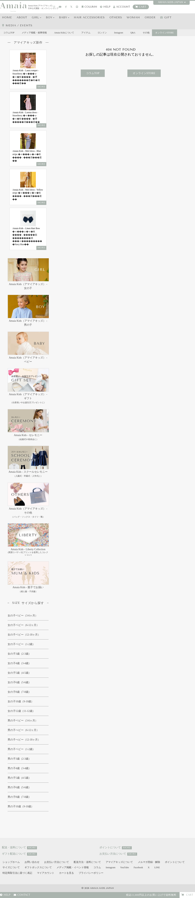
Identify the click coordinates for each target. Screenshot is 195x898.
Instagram (119, 32)
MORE (32, 847)
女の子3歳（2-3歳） (19, 653)
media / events (17, 25)
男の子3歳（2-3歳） (19, 758)
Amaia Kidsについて (64, 32)
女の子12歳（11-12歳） (21, 711)
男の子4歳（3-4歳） (19, 768)
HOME (7, 17)
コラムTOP (8, 32)
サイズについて (11, 867)
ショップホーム (11, 862)
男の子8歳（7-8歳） (19, 796)
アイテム (86, 32)
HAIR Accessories (89, 17)
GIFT (166, 17)
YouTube (124, 867)
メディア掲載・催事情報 (34, 32)
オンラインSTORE (164, 32)
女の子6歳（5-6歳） (19, 682)
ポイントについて (175, 862)
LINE (157, 867)
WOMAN (133, 17)
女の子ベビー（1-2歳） (21, 644)
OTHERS (115, 17)
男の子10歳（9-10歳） (21, 806)
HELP (105, 6)
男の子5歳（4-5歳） (19, 777)
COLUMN (89, 6)
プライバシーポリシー (91, 873)
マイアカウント (45, 873)
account (121, 6)
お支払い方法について (56, 862)
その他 (147, 32)
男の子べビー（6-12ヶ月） (23, 730)
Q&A (133, 32)
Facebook (138, 867)
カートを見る (66, 873)
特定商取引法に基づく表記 (17, 873)
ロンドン (102, 32)
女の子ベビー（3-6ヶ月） (23, 615)
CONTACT (22, 895)
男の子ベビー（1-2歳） (21, 749)
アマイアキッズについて (119, 862)
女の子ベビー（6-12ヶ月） (23, 625)
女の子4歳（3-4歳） (19, 663)
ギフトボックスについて (38, 867)
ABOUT (22, 17)
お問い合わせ (32, 862)
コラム (97, 867)
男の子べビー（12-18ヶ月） (24, 739)
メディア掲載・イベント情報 (73, 867)
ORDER (150, 17)
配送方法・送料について (87, 862)
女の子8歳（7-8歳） (19, 691)
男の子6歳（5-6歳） (19, 787)
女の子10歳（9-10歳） (21, 701)
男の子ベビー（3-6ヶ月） (23, 720)
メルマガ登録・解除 (149, 862)
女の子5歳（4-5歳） (19, 672)
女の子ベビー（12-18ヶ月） (24, 634)
